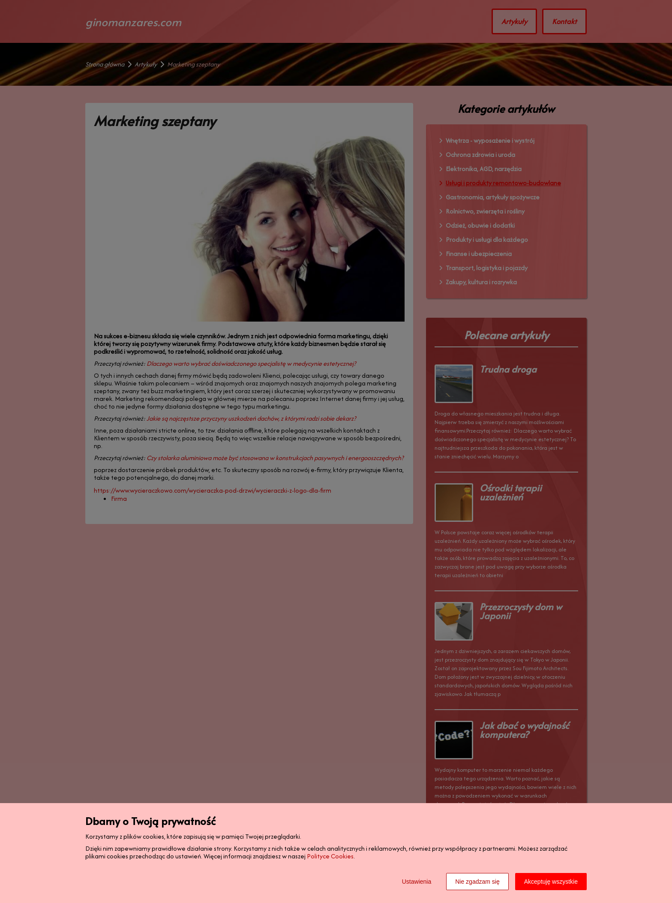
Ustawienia (416, 881)
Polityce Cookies (330, 856)
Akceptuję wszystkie (551, 881)
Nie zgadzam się (477, 881)
